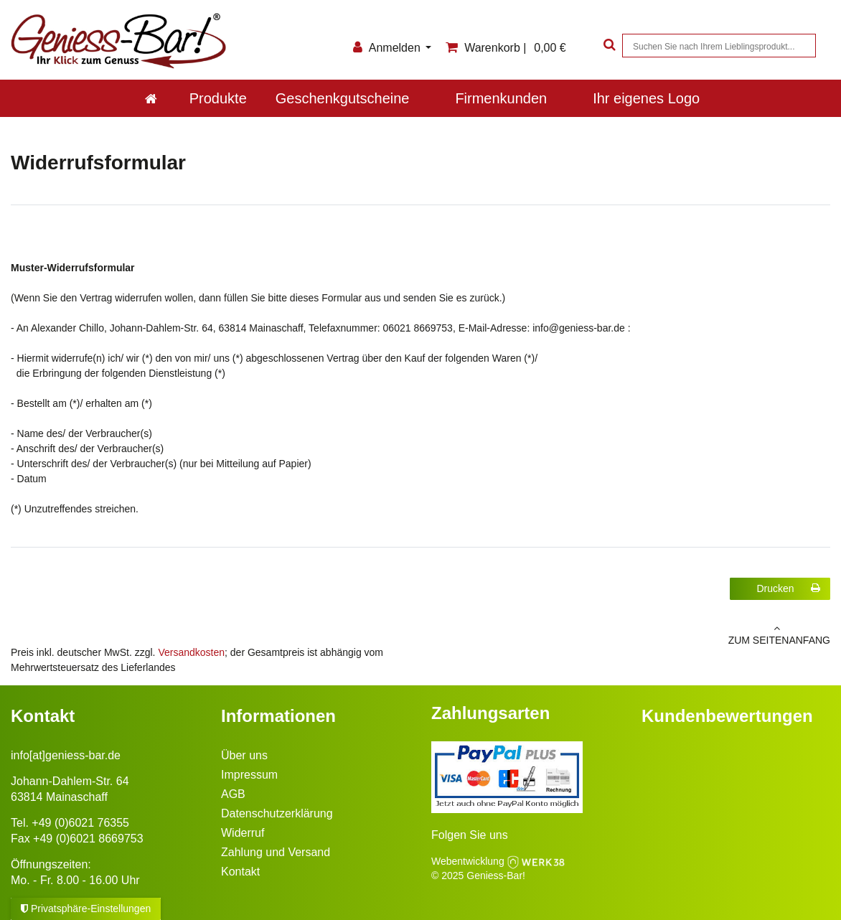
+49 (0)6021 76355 (80, 823)
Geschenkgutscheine (343, 98)
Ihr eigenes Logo (646, 98)
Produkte (218, 98)
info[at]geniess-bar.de (66, 755)
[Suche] (607, 45)
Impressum (249, 775)
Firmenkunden (501, 98)
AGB (233, 794)
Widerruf (242, 833)
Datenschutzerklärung (277, 813)
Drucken (788, 588)
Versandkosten (191, 652)
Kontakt (240, 871)
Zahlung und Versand (275, 852)
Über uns (244, 755)
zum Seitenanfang (630, 634)
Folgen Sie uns (469, 835)
